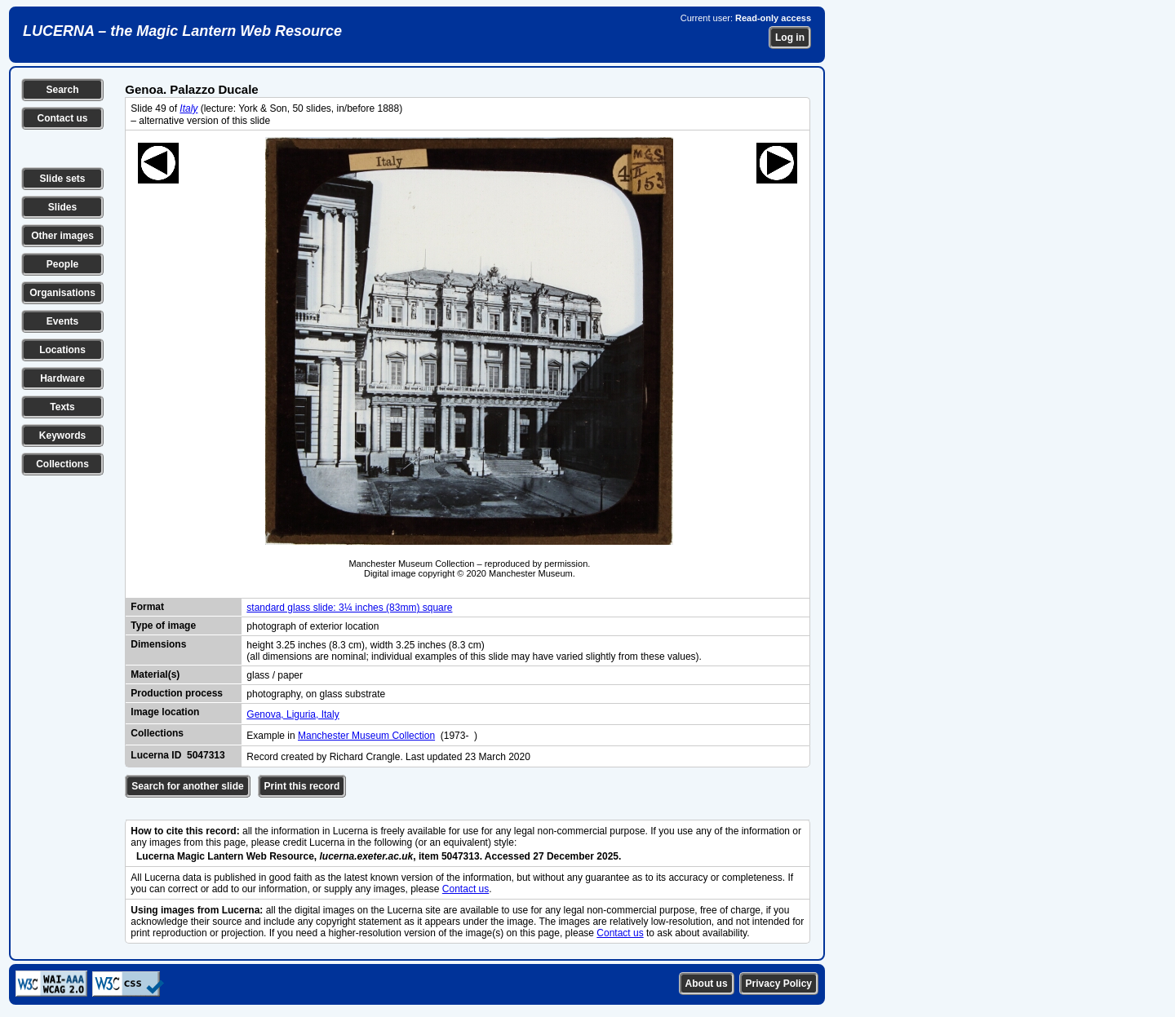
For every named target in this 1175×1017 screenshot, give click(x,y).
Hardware (62, 378)
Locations (62, 350)
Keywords (62, 435)
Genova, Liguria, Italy (292, 714)
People (62, 264)
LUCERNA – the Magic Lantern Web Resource (182, 31)
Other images (62, 235)
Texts (62, 407)
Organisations (62, 292)
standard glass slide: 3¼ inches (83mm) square (349, 607)
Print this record (302, 786)
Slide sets (62, 178)
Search (62, 89)
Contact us (62, 118)
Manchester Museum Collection (366, 735)
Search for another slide (187, 786)
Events (62, 321)
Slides (62, 207)
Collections (62, 464)
